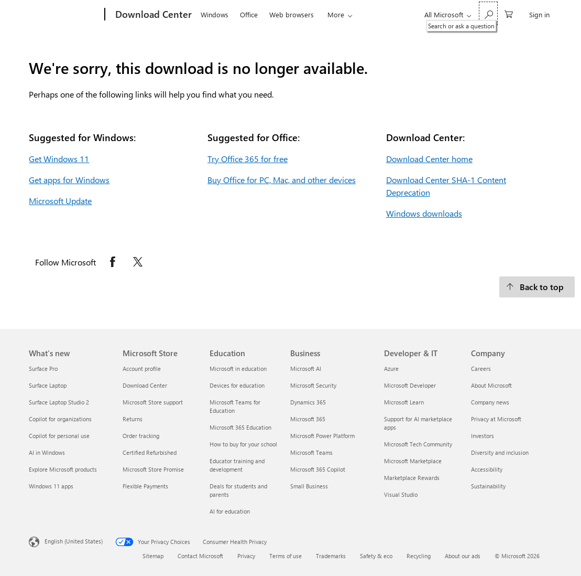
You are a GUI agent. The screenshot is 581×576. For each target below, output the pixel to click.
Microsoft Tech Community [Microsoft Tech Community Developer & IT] (418, 444)
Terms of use (285, 556)
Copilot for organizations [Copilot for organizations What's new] (60, 419)
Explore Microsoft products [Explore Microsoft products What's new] (63, 469)
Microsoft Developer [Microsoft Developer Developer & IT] (410, 385)
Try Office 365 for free (247, 158)
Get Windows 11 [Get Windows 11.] (59, 158)
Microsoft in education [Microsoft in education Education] (238, 368)
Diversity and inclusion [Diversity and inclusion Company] (500, 452)
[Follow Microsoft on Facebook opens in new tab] (112, 261)
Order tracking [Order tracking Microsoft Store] (141, 436)
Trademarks (331, 556)
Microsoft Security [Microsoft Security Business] (313, 385)
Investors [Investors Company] (482, 436)
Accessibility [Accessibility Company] (486, 469)
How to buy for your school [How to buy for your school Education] (243, 444)
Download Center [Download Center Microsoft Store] (145, 385)
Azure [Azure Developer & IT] (391, 368)
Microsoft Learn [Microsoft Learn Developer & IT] (404, 402)
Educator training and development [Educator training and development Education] (237, 465)
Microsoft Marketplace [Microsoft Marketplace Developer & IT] (413, 461)
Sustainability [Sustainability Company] (488, 486)
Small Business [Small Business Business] (309, 486)
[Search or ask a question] (488, 13)
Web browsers (291, 14)
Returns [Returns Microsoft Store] (132, 419)
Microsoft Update (60, 200)
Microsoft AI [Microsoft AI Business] (305, 368)
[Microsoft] (65, 15)
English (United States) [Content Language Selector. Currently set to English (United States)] (74, 541)
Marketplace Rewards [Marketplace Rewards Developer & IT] (412, 478)
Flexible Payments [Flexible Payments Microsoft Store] (145, 486)
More (335, 14)
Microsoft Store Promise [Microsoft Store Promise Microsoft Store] (153, 469)
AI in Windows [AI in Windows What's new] (47, 452)
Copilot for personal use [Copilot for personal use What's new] (59, 436)
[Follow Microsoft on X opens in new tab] (137, 261)
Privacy (246, 556)
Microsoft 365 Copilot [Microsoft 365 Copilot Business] (317, 469)
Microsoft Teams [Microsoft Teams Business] (311, 452)
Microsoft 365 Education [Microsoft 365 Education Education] (240, 427)
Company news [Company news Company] (490, 402)
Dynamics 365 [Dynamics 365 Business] (308, 402)
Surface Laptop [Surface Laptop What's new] (48, 385)
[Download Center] (152, 15)
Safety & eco (376, 556)
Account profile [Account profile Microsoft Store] (142, 368)
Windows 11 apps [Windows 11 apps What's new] (51, 486)
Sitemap (152, 556)
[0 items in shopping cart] (509, 13)
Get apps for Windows (69, 179)
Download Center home (429, 158)
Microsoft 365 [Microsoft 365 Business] (307, 419)
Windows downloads (424, 213)
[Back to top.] (537, 286)
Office (249, 14)
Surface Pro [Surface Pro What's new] (43, 368)
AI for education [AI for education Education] (230, 511)
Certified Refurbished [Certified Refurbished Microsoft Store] (150, 452)
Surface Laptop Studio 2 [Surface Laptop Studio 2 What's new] (59, 402)
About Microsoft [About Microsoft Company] (491, 385)
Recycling (419, 556)
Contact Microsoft (200, 556)
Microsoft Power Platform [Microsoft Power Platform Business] (322, 436)
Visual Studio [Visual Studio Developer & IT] (401, 494)
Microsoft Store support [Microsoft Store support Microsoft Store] (153, 402)
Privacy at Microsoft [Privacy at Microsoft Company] (496, 419)
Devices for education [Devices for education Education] (237, 385)
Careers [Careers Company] (481, 368)
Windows (214, 14)
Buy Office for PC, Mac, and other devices (281, 179)
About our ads (462, 556)
